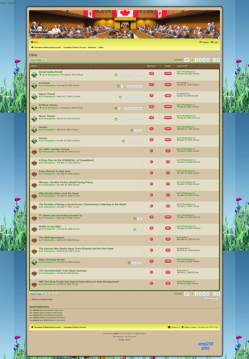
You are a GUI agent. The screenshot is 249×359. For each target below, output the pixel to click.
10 (137, 86)
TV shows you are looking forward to (60, 215)
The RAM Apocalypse (51, 237)
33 (129, 108)
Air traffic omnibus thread (54, 149)
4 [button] (204, 59)
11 (140, 86)
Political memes (48, 105)
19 (126, 75)
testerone (183, 94)
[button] (186, 60)
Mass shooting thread (51, 259)
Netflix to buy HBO (50, 226)
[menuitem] (34, 42)
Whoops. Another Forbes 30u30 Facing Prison (66, 182)
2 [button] (196, 59)
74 (133, 119)
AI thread (44, 83)
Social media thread (50, 72)
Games (43, 138)
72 (126, 119)
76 (140, 119)
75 (137, 119)
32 (126, 108)
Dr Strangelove (52, 75)
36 (140, 108)
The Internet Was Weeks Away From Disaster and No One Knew (76, 248)
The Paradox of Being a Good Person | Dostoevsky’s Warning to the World (82, 204)
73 (129, 119)
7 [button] (214, 59)
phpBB (115, 334)
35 (137, 108)
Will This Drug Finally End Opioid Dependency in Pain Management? (79, 281)
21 (133, 75)
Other (33, 55)
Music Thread (47, 116)
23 (140, 75)
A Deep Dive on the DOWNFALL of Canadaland (66, 160)
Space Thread (47, 94)
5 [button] (208, 59)
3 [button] (200, 59)
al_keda (182, 83)
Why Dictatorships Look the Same (59, 193)
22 (137, 75)
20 (129, 75)
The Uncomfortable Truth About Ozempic (63, 270)
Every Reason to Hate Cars (55, 171)
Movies (43, 127)
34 (133, 108)
